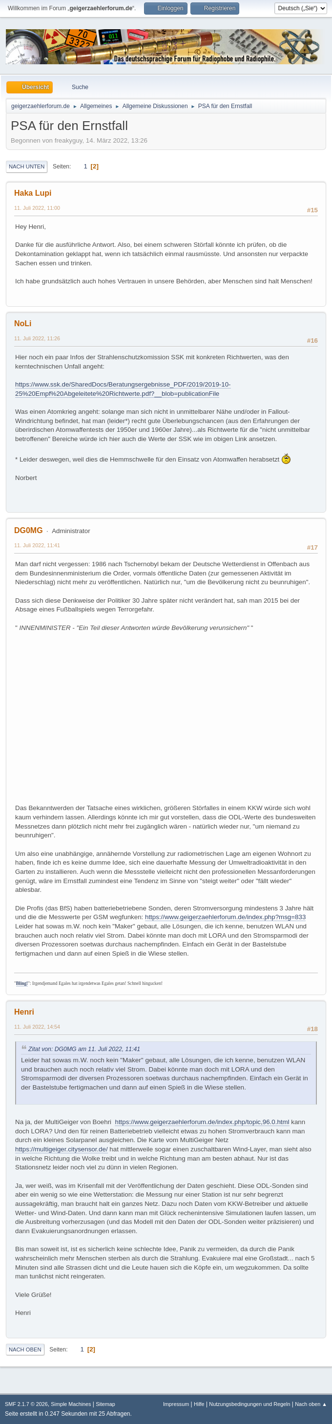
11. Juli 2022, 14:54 (37, 1027)
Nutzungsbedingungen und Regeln (249, 1404)
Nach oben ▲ (311, 1404)
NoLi (23, 323)
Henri (24, 1012)
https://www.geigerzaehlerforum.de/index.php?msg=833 (225, 917)
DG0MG (28, 530)
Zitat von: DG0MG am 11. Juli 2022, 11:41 (84, 1049)
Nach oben (25, 1349)
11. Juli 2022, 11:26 (37, 338)
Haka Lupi (32, 193)
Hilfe (199, 1404)
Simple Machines (71, 1404)
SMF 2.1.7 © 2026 (26, 1404)
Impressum (176, 1404)
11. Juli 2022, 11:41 (37, 545)
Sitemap (105, 1404)
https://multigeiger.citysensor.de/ (61, 1149)
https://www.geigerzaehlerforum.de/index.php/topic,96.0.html (202, 1122)
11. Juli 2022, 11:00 (37, 208)
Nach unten (26, 166)
